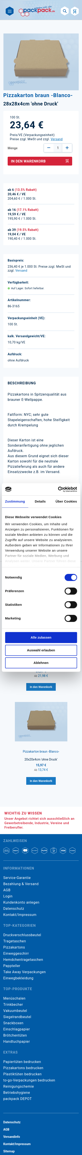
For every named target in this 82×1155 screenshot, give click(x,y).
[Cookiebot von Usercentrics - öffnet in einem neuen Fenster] (58, 489)
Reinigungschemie (18, 1086)
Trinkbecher (13, 1004)
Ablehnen (40, 663)
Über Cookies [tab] (66, 501)
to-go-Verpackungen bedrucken (29, 1080)
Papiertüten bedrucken (22, 1062)
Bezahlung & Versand (21, 884)
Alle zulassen (41, 637)
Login (7, 896)
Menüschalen (14, 998)
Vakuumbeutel (15, 1011)
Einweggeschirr (16, 953)
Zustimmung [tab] (15, 501)
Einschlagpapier (16, 1029)
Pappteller (11, 966)
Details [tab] (40, 501)
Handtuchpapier (16, 1041)
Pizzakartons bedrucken (23, 1068)
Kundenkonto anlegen (21, 902)
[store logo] (37, 11)
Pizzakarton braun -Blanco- (41, 751)
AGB (6, 890)
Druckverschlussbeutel (22, 935)
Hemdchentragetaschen (23, 960)
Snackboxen (13, 1023)
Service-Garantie (17, 878)
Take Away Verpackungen (24, 972)
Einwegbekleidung (18, 978)
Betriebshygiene (16, 1093)
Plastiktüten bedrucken (22, 1074)
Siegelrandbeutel (17, 1017)
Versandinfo (11, 1136)
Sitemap (9, 1151)
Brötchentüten (15, 1035)
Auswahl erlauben (41, 650)
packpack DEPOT (17, 1099)
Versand (57, 139)
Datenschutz (13, 908)
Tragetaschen (14, 941)
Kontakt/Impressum (20, 915)
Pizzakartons (14, 947)
